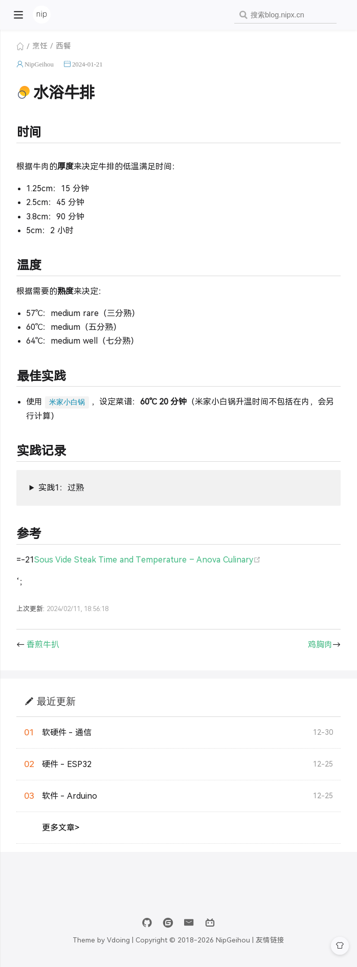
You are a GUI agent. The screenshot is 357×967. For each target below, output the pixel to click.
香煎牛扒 (43, 644)
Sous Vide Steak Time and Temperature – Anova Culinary (147, 559)
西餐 (63, 46)
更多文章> (60, 827)
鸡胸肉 (320, 644)
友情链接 (270, 940)
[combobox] (285, 15)
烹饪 (40, 46)
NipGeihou (39, 64)
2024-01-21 (87, 64)
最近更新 (56, 701)
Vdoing (118, 940)
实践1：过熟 (61, 487)
